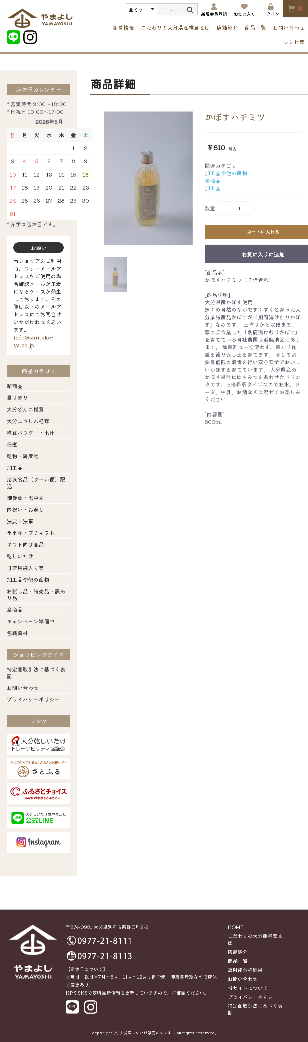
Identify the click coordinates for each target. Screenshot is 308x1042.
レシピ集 (294, 42)
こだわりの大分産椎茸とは (255, 939)
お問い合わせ (289, 27)
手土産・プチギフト (31, 533)
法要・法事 (20, 521)
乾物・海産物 (23, 456)
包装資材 (17, 633)
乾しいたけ (20, 556)
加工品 (15, 468)
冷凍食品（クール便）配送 (36, 482)
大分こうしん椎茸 (28, 421)
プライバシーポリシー (33, 699)
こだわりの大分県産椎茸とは (175, 27)
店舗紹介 (227, 27)
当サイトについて (248, 987)
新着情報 (123, 27)
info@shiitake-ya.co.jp (33, 341)
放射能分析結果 (245, 969)
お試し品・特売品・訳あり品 (36, 594)
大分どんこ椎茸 (25, 409)
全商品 (15, 609)
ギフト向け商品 (25, 544)
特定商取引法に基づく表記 (36, 672)
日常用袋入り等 (25, 568)
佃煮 (12, 444)
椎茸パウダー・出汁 (31, 433)
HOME (236, 927)
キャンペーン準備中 (31, 621)
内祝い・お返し (25, 509)
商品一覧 (255, 27)
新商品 (15, 386)
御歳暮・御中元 (25, 498)
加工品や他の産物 (28, 579)
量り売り (17, 398)
